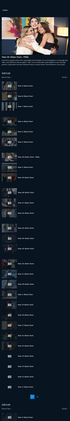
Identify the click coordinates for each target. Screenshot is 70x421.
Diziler (5, 10)
